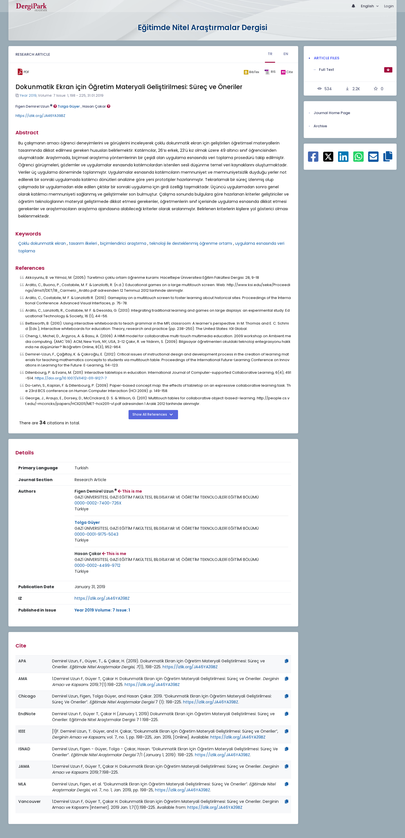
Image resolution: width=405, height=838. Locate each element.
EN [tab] (286, 53)
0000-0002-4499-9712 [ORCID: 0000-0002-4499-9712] (97, 565)
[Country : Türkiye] (82, 509)
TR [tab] (270, 53)
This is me (130, 491)
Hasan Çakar (96, 106)
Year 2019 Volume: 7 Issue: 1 (102, 610)
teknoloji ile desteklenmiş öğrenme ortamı (190, 243)
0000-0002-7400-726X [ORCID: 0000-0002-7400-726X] (98, 503)
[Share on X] (328, 156)
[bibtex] (251, 71)
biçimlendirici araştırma (123, 243)
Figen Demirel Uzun (36, 106)
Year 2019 (28, 95)
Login (389, 6)
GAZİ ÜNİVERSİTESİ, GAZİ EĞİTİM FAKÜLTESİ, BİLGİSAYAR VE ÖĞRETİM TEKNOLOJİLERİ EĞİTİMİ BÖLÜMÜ (167, 497)
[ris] (270, 72)
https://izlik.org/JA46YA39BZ (40, 115)
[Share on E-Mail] (373, 159)
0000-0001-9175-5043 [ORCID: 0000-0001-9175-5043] (96, 534)
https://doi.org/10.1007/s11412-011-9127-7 (71, 378)
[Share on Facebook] (313, 159)
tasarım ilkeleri (83, 243)
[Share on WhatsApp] (358, 159)
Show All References (150, 414)
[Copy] (286, 661)
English (368, 6)
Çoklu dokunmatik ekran (42, 243)
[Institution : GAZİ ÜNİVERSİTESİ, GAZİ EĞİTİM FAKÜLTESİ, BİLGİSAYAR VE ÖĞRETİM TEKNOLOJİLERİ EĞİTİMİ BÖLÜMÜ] (167, 497)
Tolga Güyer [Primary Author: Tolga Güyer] (87, 522)
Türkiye (82, 509)
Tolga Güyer (69, 106)
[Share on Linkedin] (343, 159)
